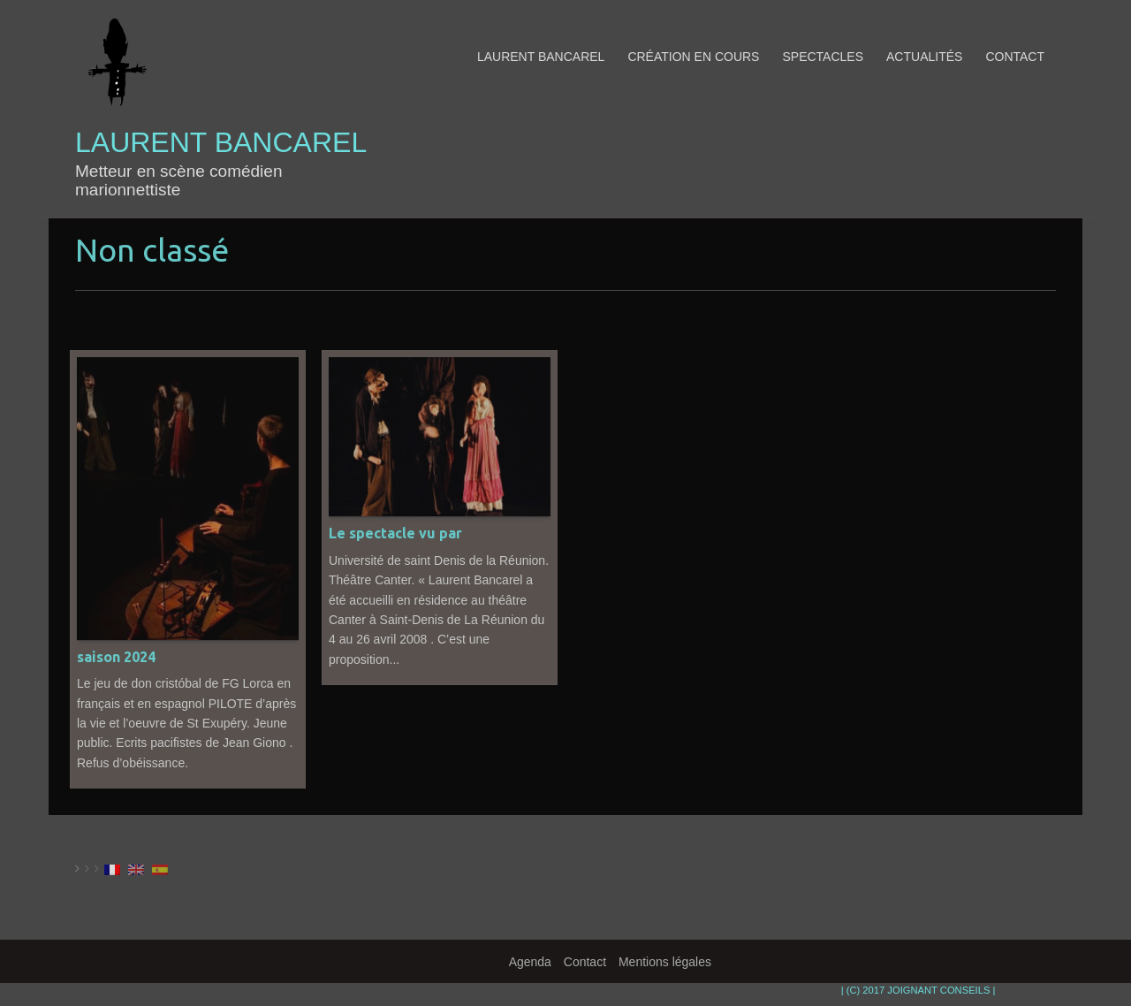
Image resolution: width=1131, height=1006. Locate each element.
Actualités (924, 57)
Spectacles (822, 57)
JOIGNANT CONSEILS (938, 990)
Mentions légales (665, 962)
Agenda (530, 962)
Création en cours (693, 57)
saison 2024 (116, 657)
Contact (1014, 57)
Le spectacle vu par (395, 533)
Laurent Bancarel (221, 142)
